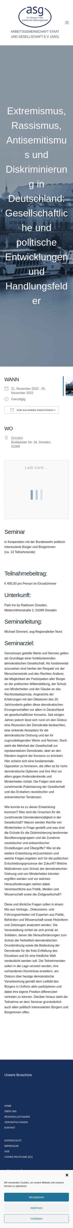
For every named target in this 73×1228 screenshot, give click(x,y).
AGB (6, 1151)
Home (7, 1106)
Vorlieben (36, 1218)
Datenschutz (13, 1140)
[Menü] (67, 22)
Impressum (11, 1146)
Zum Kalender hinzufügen (32, 410)
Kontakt (9, 1127)
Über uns (10, 1111)
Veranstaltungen (16, 1122)
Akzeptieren (36, 1197)
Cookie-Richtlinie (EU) (18, 1157)
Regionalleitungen (17, 1116)
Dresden (17, 438)
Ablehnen (36, 1208)
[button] (67, 1175)
